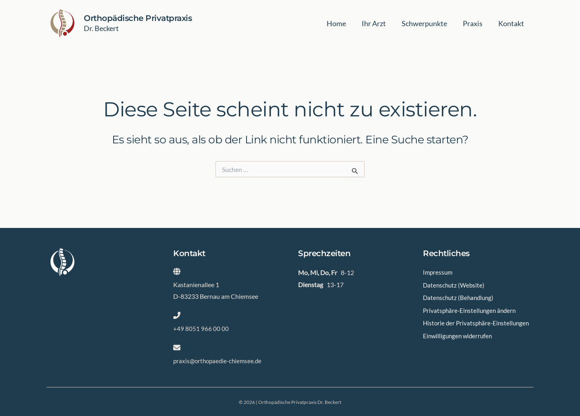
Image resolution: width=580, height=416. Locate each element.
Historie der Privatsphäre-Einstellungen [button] (459, 326)
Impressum (438, 273)
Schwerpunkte (427, 23)
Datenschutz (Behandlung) (460, 296)
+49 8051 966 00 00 (201, 328)
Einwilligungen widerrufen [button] (459, 344)
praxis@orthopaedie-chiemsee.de (219, 360)
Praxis (474, 23)
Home (341, 23)
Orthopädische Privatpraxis (138, 18)
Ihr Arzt (378, 23)
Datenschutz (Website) (455, 284)
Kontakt (511, 23)
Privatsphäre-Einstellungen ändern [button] (471, 309)
